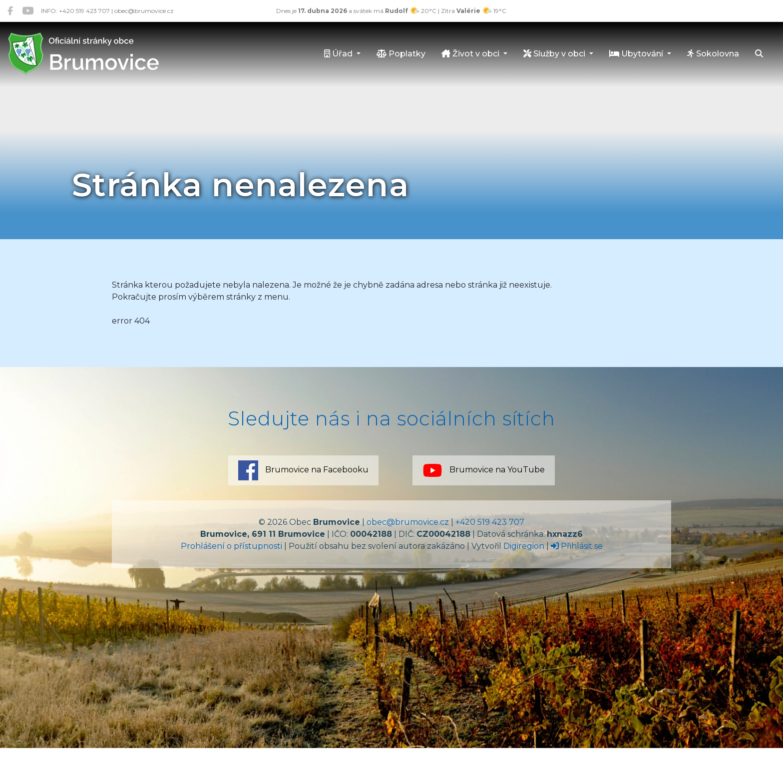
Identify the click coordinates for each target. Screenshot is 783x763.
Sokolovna (713, 53)
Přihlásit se (577, 546)
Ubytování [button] (637, 53)
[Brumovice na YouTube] (27, 10)
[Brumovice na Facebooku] (10, 10)
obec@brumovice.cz (408, 522)
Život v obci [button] (471, 53)
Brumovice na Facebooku (303, 470)
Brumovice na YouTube (483, 470)
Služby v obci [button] (555, 53)
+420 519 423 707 (489, 522)
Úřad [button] (339, 53)
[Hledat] (759, 54)
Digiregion (523, 546)
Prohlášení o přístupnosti (231, 546)
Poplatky (401, 53)
